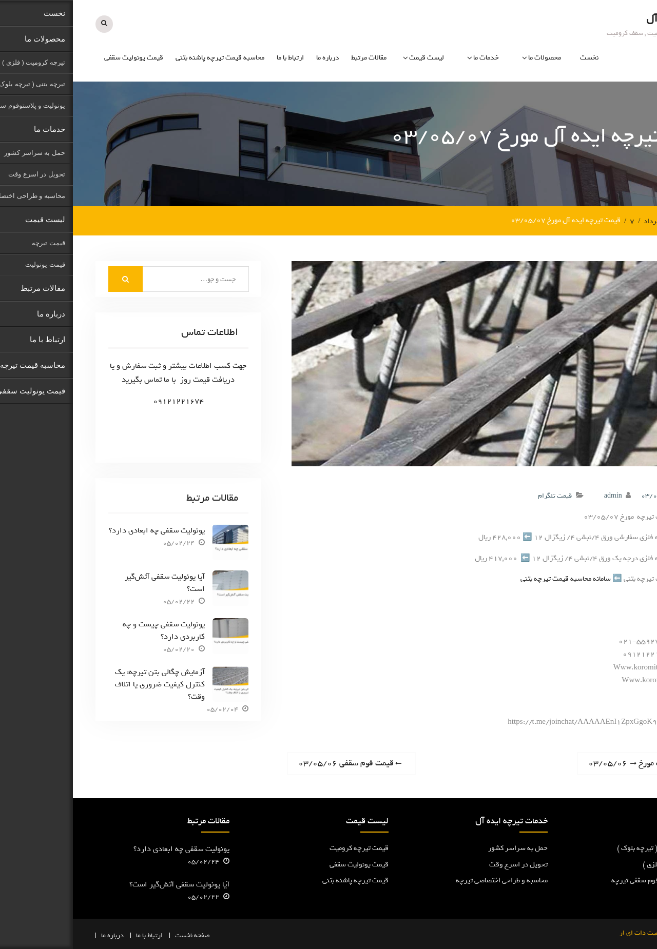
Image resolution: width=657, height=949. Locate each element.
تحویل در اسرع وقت (445, 864)
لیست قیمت (353, 58)
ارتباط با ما (217, 58)
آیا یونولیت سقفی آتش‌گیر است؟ (92, 582)
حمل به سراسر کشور (445, 848)
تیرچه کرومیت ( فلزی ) (602, 864)
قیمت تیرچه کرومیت (286, 848)
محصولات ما (471, 58)
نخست (516, 58)
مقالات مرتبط (296, 58)
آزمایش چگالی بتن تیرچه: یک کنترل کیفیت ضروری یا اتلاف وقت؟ (87, 684)
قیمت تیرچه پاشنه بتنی (282, 880)
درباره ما (254, 58)
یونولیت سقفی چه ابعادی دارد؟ (84, 530)
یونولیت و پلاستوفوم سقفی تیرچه (586, 880)
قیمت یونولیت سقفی (60, 58)
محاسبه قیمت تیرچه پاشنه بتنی (147, 58)
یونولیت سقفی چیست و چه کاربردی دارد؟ (91, 630)
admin (540, 495)
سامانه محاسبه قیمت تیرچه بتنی (493, 579)
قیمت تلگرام (482, 495)
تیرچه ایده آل (602, 18)
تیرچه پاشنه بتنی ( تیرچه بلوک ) (589, 848)
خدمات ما (413, 58)
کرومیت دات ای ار (571, 932)
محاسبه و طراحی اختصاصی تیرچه (429, 880)
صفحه (129, 935)
